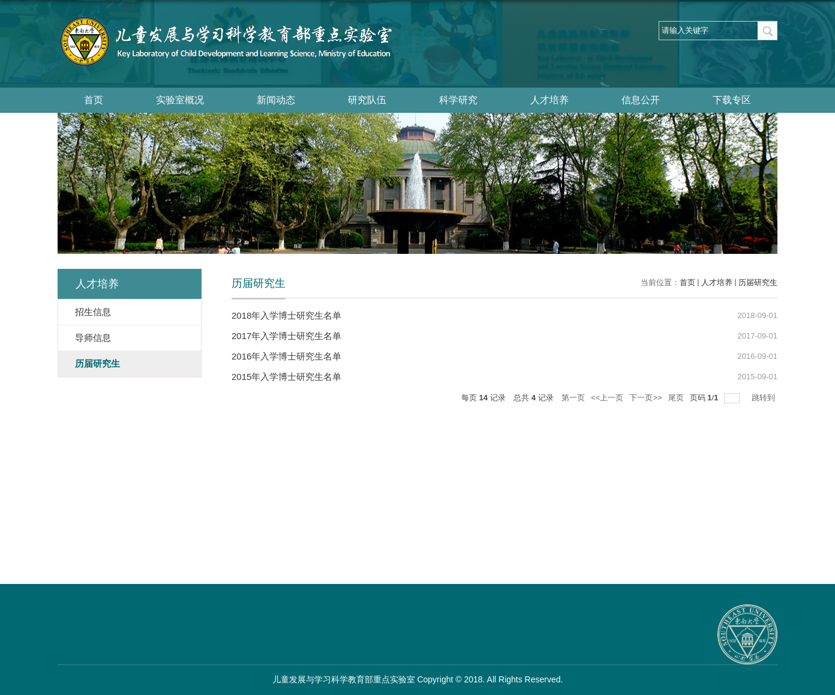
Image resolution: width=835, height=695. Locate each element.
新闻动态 (276, 100)
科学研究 (458, 100)
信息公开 (640, 100)
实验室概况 (180, 100)
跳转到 (764, 397)
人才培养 (549, 100)
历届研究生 (757, 282)
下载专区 (732, 100)
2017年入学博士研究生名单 (286, 336)
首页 (93, 100)
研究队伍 (367, 100)
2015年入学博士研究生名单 (286, 377)
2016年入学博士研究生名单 (286, 356)
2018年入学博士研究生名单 (286, 315)
